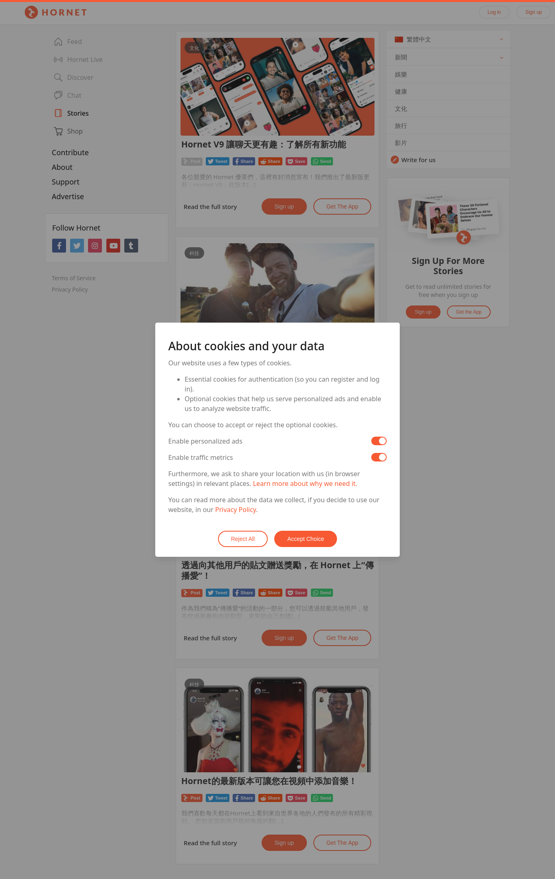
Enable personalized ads (205, 441)
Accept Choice (305, 539)
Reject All (243, 539)
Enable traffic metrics (200, 457)
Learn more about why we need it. (305, 483)
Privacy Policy (235, 509)
